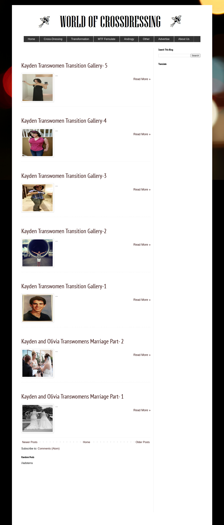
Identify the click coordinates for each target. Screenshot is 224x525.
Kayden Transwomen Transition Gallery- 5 (64, 65)
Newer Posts (30, 442)
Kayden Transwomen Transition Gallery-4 (64, 120)
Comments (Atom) (49, 448)
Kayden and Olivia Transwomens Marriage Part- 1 (72, 396)
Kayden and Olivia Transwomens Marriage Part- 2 (72, 341)
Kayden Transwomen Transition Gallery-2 (64, 231)
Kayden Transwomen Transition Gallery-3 (64, 176)
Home (86, 442)
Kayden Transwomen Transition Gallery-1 (64, 286)
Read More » (142, 79)
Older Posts (143, 442)
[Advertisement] (86, 488)
